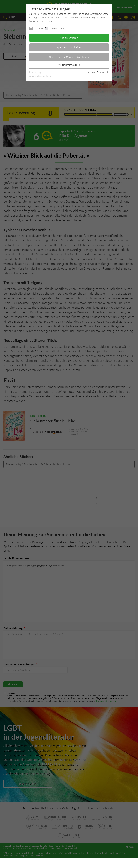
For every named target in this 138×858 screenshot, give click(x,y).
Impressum (89, 72)
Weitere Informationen (69, 64)
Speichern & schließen (69, 47)
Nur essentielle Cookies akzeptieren (69, 57)
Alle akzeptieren (69, 37)
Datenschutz (103, 72)
